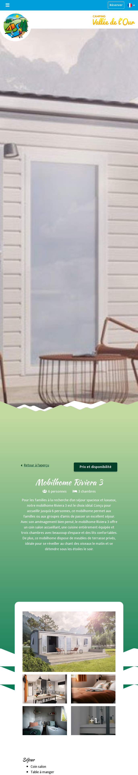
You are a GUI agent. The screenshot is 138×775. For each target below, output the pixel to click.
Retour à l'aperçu (36, 465)
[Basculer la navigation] (7, 5)
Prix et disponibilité (95, 467)
